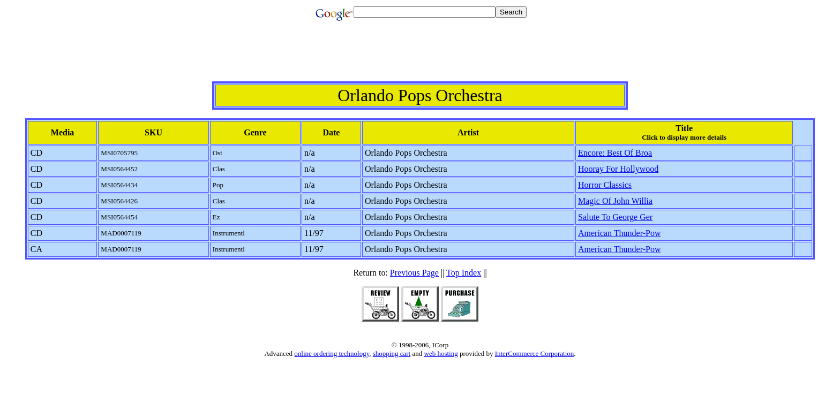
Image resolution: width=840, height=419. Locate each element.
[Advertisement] (420, 57)
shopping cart (391, 353)
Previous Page (414, 272)
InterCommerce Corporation (534, 353)
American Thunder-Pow (619, 233)
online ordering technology (331, 353)
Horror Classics (605, 184)
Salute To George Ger (615, 217)
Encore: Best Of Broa (615, 152)
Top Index (463, 272)
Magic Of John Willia (615, 200)
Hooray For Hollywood (618, 168)
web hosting (441, 353)
